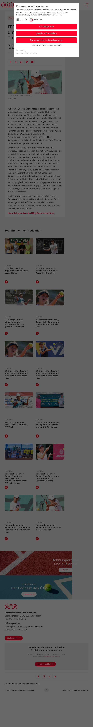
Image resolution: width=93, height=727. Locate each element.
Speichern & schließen (46, 33)
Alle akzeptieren (46, 26)
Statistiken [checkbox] (37, 20)
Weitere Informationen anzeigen (46, 45)
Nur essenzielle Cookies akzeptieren (46, 40)
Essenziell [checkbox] (24, 20)
